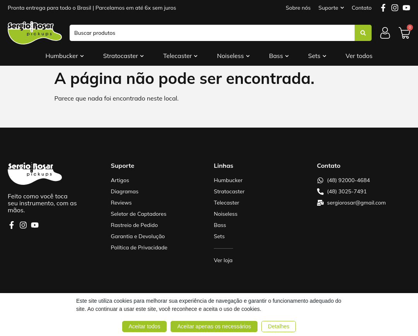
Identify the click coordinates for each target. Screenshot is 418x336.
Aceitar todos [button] (144, 326)
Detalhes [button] (278, 326)
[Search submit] (363, 33)
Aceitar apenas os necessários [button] (214, 326)
